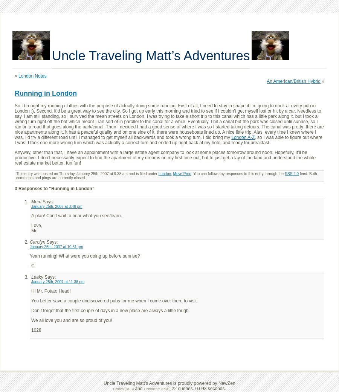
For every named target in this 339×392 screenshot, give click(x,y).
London (165, 174)
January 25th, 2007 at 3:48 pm (56, 206)
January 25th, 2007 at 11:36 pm (57, 282)
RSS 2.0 (292, 174)
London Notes (32, 76)
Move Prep (182, 174)
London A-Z (243, 137)
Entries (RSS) (123, 389)
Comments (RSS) (157, 389)
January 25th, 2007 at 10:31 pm (56, 247)
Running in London (46, 93)
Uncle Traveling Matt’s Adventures (151, 55)
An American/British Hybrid (294, 81)
